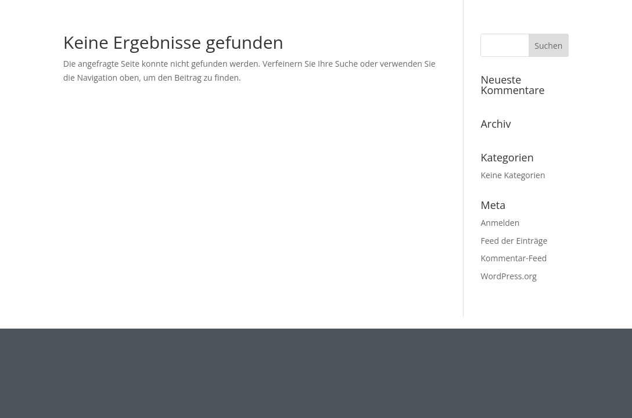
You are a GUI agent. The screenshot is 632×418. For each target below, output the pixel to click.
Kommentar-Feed (513, 258)
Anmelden (499, 222)
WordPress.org (508, 276)
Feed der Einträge (513, 240)
